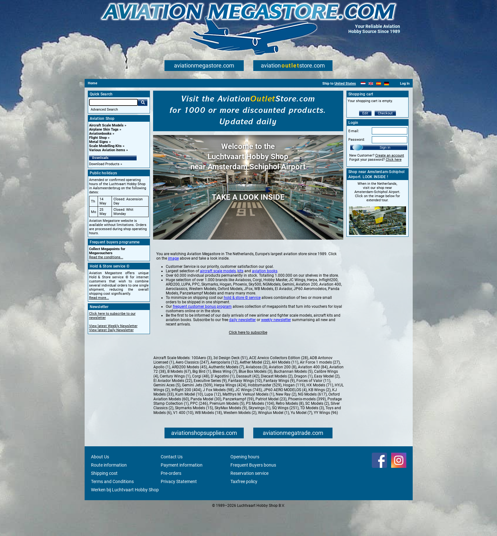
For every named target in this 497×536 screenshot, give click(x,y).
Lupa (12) (212, 419)
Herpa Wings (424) (230, 410)
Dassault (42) (247, 401)
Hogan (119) (294, 410)
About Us (100, 481)
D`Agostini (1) (223, 401)
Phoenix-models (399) (307, 424)
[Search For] (113, 102)
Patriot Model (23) (271, 424)
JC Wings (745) (248, 415)
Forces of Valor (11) (313, 406)
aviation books (264, 296)
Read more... (99, 298)
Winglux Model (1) (273, 438)
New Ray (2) (286, 419)
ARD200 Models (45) (189, 392)
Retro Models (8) (290, 428)
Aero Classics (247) (192, 387)
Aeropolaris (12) (224, 387)
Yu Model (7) (301, 438)
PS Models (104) (260, 428)
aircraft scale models (218, 296)
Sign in (385, 147)
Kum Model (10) (189, 419)
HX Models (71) (320, 410)
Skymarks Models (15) (194, 433)
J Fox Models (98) (218, 415)
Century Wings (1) (175, 401)
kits (240, 296)
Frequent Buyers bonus (253, 490)
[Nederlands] (363, 83)
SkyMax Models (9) (231, 433)
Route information (109, 490)
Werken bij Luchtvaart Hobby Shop (125, 514)
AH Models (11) (285, 387)
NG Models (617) (312, 419)
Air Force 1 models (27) (320, 387)
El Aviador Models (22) (172, 406)
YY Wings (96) (326, 438)
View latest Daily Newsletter (111, 330)
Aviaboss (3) (256, 392)
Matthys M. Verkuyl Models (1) (248, 419)
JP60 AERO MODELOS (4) (285, 415)
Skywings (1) (259, 433)
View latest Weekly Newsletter (113, 326)
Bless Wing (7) (225, 396)
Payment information (182, 490)
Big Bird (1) (201, 396)
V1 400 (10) (183, 438)
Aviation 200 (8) (282, 392)
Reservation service (249, 498)
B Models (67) (179, 396)
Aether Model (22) (255, 387)
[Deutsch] (386, 83)
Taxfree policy (243, 506)
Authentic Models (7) (226, 392)
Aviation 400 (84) (313, 392)
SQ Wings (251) (285, 433)
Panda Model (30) (205, 424)
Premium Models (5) (227, 428)
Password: (356, 140)
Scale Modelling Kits (105, 146)
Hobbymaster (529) (264, 410)
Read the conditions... (106, 257)
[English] (371, 83)
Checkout (385, 113)
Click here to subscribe (248, 357)
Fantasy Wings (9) (279, 406)
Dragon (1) (303, 401)
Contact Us (172, 481)
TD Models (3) (312, 433)
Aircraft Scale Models (106, 125)
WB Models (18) (208, 438)
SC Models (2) (317, 428)
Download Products (104, 164)
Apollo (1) (161, 392)
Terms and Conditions (112, 506)
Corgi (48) (200, 401)
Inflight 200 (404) (186, 415)
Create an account (389, 155)
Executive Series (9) (210, 406)
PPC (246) (199, 428)
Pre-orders (171, 498)
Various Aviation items (107, 150)
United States (345, 83)
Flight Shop (98, 138)
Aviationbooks (100, 134)
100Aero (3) (201, 383)
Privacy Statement (179, 506)
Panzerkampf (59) (238, 424)
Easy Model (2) (326, 401)
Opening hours (244, 481)
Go (142, 102)
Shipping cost (104, 498)
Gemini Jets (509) (197, 410)
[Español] (378, 83)
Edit (365, 113)
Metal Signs (98, 142)
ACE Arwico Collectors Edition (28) (278, 383)
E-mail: (353, 131)
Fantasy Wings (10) (245, 406)
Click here (394, 160)
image (173, 283)
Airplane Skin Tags (104, 129)
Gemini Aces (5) (166, 410)
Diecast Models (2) (277, 401)
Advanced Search (104, 109)
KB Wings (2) (319, 415)
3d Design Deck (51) (230, 383)
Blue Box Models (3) (255, 396)
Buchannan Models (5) (293, 396)
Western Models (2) (239, 438)
